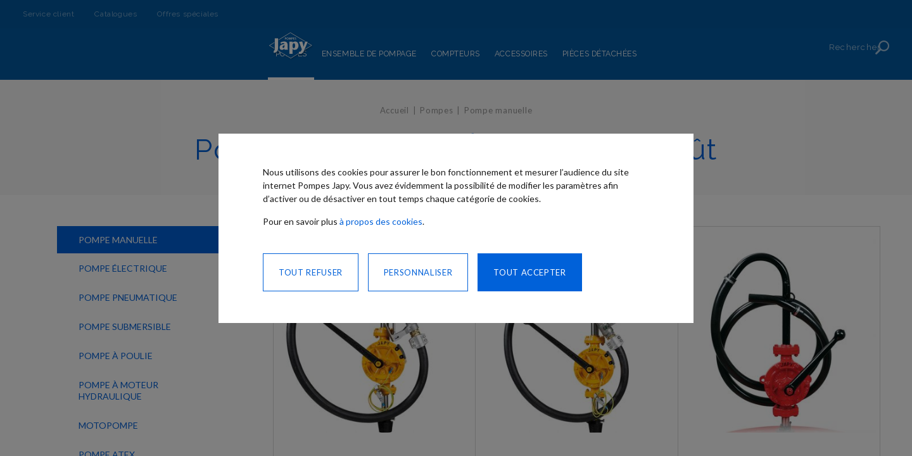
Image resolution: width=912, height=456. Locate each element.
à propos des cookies (380, 221)
